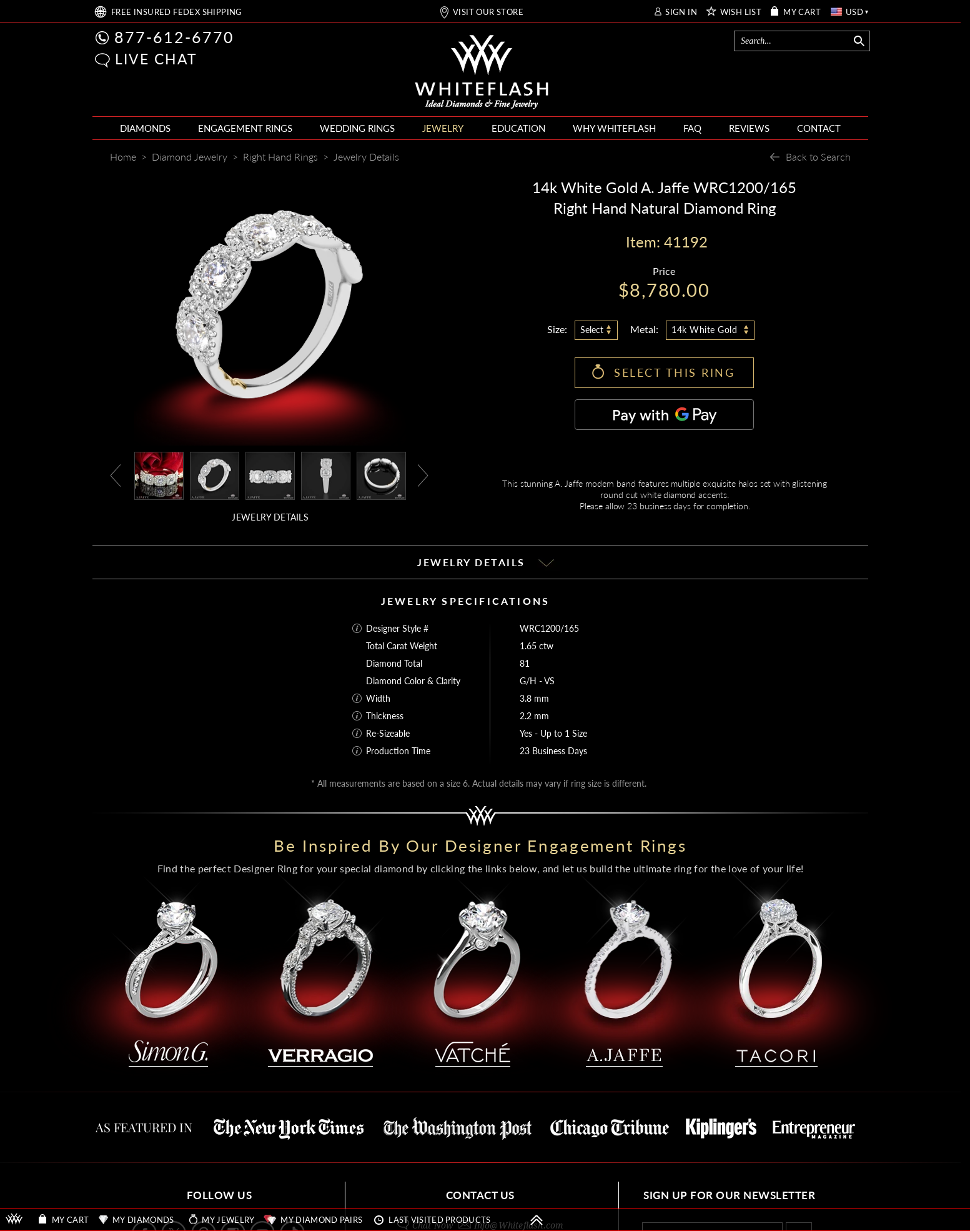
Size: (557, 329)
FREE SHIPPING (176, 12)
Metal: (644, 329)
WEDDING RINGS (357, 128)
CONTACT (819, 128)
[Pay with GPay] (664, 414)
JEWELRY (442, 128)
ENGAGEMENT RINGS (245, 128)
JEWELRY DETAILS (270, 517)
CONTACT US (480, 1195)
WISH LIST (741, 12)
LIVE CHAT (156, 58)
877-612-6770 (174, 36)
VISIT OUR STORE (488, 12)
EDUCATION (518, 128)
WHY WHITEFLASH (614, 128)
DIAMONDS (145, 128)
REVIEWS (749, 128)
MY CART (802, 12)
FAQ (692, 128)
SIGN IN (681, 12)
